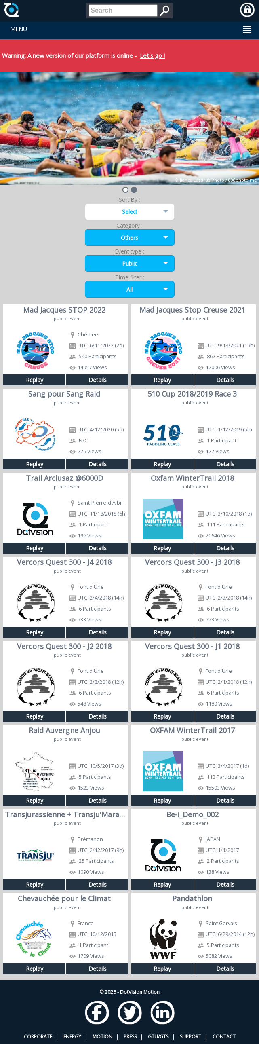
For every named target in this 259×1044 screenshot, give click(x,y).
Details (97, 380)
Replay (34, 380)
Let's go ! (152, 55)
